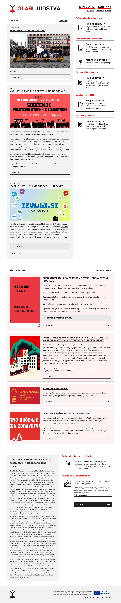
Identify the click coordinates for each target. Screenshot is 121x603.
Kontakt (104, 6)
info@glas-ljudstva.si (84, 468)
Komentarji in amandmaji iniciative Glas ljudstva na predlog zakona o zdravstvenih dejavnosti (75, 339)
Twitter (108, 11)
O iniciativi (87, 6)
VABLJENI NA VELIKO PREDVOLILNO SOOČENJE (37, 91)
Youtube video (16, 71)
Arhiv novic (64, 21)
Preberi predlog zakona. (59, 317)
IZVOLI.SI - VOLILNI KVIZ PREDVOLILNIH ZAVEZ (36, 186)
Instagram (100, 11)
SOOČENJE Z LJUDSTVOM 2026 (27, 30)
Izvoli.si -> (17, 246)
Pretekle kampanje (103, 270)
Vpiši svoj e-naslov (93, 497)
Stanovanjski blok (55, 388)
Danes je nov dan (91, 487)
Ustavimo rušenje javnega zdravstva (67, 413)
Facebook (90, 11)
